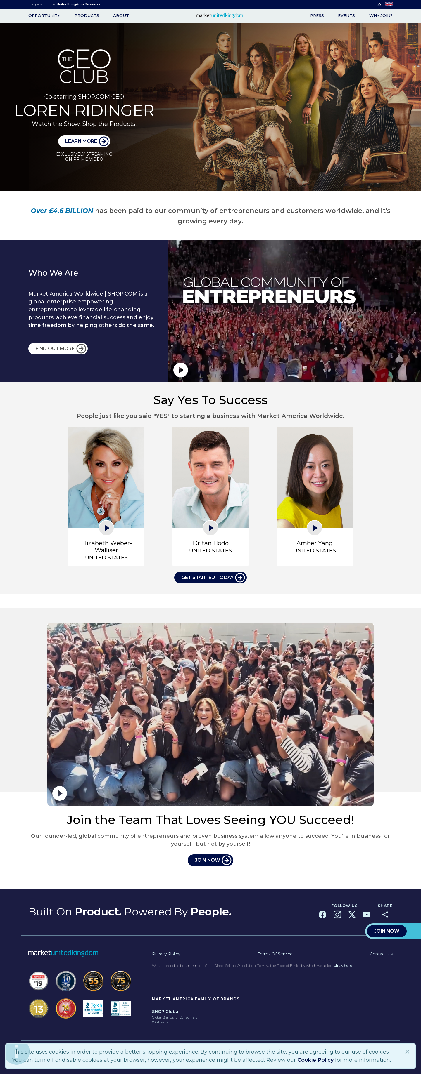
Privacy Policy (166, 954)
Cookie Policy (315, 1060)
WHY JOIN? (381, 16)
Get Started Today (208, 577)
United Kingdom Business (78, 4)
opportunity (44, 16)
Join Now (386, 931)
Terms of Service (275, 954)
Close (407, 1051)
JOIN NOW (207, 860)
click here (343, 965)
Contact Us (381, 954)
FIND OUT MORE (55, 348)
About (121, 16)
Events (346, 16)
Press (317, 16)
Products (87, 16)
